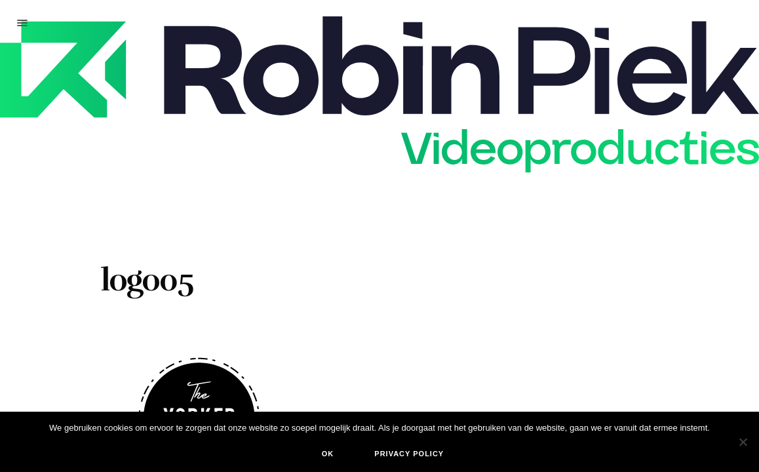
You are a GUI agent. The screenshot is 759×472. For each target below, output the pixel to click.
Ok (328, 454)
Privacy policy (409, 454)
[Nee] (742, 441)
